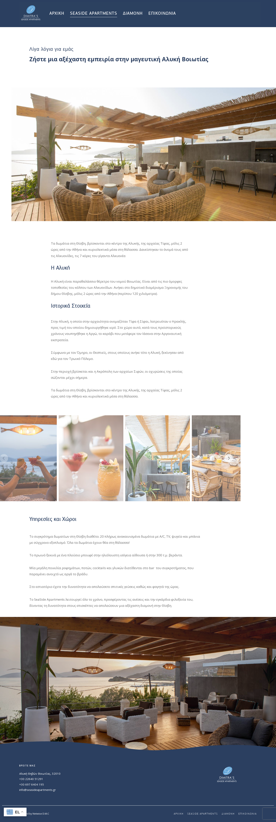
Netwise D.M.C (41, 813)
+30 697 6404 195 (31, 784)
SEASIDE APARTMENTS (93, 13)
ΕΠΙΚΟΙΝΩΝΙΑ (162, 13)
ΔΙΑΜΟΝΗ (133, 13)
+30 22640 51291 (31, 779)
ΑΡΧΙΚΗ (56, 13)
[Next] (213, 458)
